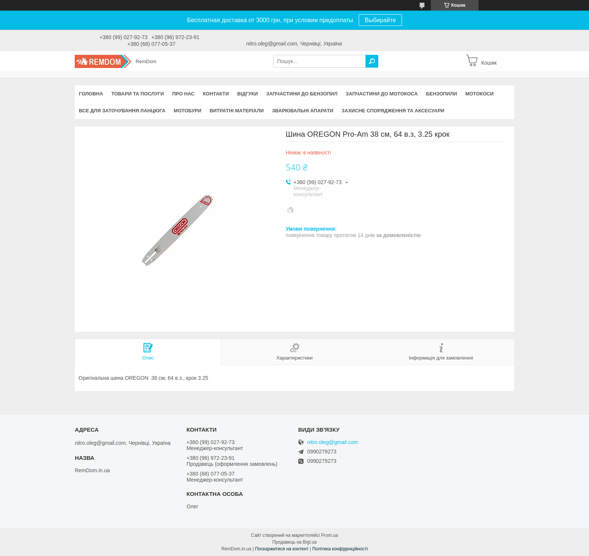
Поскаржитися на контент (281, 548)
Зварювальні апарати (302, 110)
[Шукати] (371, 61)
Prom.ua (329, 535)
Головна (91, 94)
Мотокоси (479, 94)
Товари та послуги (137, 94)
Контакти (216, 94)
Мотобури (187, 110)
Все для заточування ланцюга (122, 110)
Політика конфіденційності (340, 548)
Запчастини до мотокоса (382, 94)
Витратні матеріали (237, 110)
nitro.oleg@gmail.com (332, 442)
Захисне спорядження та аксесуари (392, 110)
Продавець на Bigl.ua (294, 542)
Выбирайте (380, 20)
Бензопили (441, 94)
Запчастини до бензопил (301, 94)
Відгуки (247, 94)
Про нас (183, 94)
